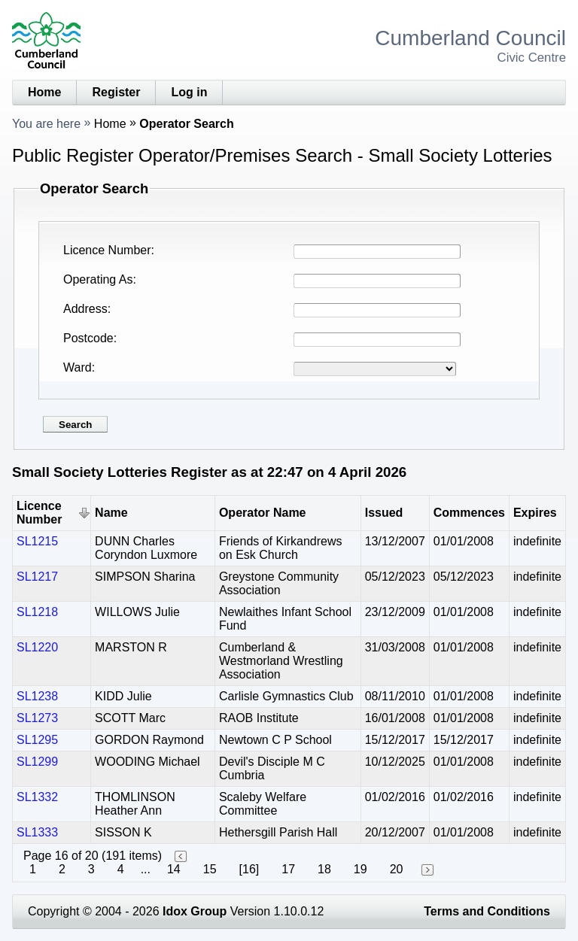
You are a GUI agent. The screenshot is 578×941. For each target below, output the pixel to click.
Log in (189, 92)
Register (116, 92)
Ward (77, 367)
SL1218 (37, 612)
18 (324, 869)
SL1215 (37, 541)
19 (360, 869)
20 (396, 869)
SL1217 (37, 576)
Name (111, 512)
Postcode (88, 338)
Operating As (98, 279)
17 (288, 869)
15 (210, 869)
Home (44, 92)
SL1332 (37, 797)
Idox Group (195, 911)
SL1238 (37, 696)
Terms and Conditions (487, 911)
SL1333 (37, 832)
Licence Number (107, 250)
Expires (535, 512)
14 (174, 869)
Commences (469, 512)
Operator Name (262, 512)
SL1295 (37, 739)
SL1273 (37, 718)
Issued (384, 512)
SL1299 (37, 761)
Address (85, 308)
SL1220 (37, 647)
